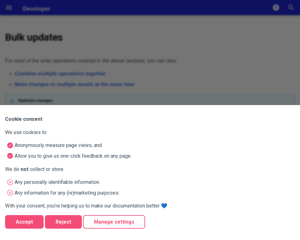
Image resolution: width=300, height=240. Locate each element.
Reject (63, 222)
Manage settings (114, 222)
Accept (24, 222)
